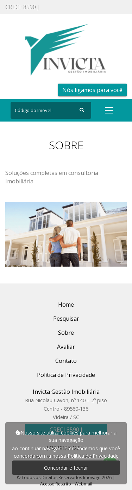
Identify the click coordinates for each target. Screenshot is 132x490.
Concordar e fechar (66, 467)
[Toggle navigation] (109, 110)
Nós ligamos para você (92, 90)
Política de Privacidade (93, 455)
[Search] (51, 110)
